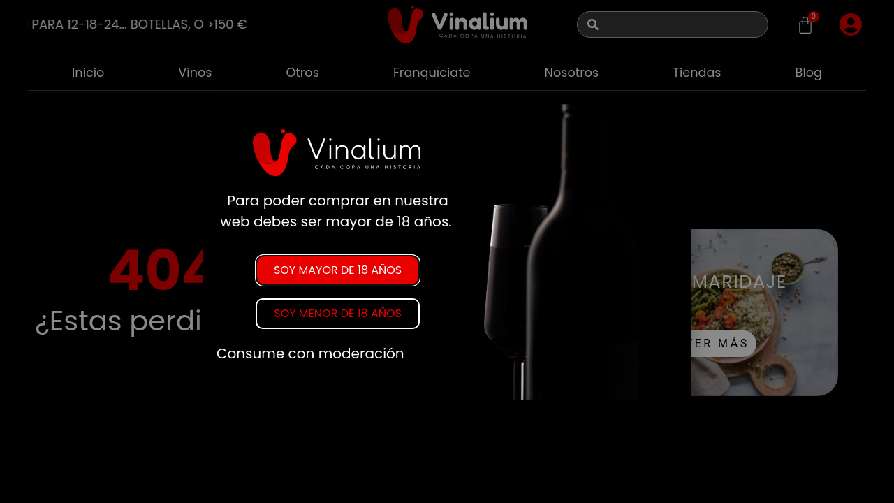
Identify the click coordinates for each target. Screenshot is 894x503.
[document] (447, 251)
